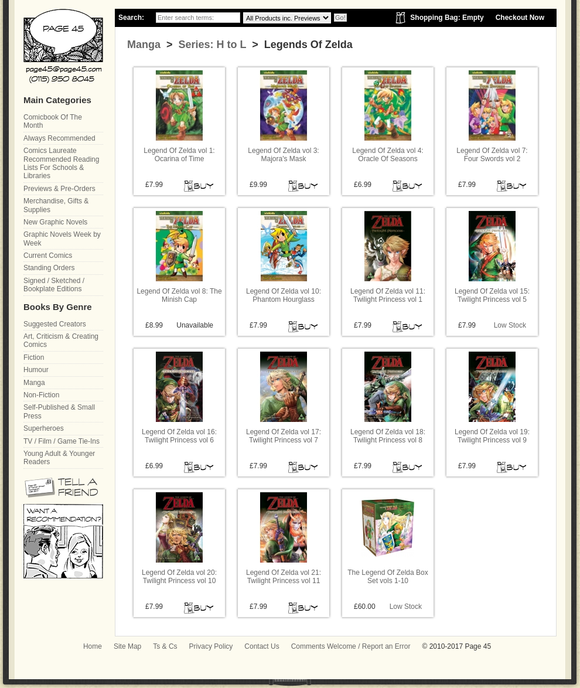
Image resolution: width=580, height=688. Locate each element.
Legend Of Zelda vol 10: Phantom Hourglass (283, 295)
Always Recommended (59, 138)
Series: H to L (211, 44)
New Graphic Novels (55, 222)
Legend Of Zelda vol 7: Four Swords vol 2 (491, 155)
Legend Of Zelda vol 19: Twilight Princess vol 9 (492, 436)
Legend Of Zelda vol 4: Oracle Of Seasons (387, 155)
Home (92, 646)
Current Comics (47, 255)
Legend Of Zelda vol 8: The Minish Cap (179, 295)
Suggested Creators (54, 324)
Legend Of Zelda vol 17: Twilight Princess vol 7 (283, 436)
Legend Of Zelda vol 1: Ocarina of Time (179, 155)
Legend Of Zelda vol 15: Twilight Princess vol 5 (492, 295)
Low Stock (510, 325)
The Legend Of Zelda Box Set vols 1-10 (387, 576)
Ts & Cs (165, 646)
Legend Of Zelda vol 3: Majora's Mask (283, 155)
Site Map (127, 646)
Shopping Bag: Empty (446, 17)
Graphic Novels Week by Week (62, 238)
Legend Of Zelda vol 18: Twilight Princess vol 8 (387, 436)
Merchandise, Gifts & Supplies (55, 205)
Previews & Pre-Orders (59, 189)
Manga (144, 44)
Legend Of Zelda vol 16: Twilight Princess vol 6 (179, 436)
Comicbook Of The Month (52, 121)
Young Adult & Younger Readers (59, 457)
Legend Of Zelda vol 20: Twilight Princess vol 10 (179, 576)
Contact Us (261, 646)
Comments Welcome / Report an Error (351, 646)
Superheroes (43, 428)
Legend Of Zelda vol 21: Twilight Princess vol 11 (283, 576)
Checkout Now (520, 17)
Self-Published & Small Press (59, 411)
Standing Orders (48, 268)
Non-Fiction (41, 395)
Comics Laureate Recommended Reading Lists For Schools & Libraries (61, 163)
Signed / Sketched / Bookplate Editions (53, 285)
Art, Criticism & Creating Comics (60, 340)
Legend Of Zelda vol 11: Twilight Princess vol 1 (387, 295)
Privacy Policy (211, 646)
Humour (36, 370)
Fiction (33, 357)
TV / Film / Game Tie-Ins (61, 441)
